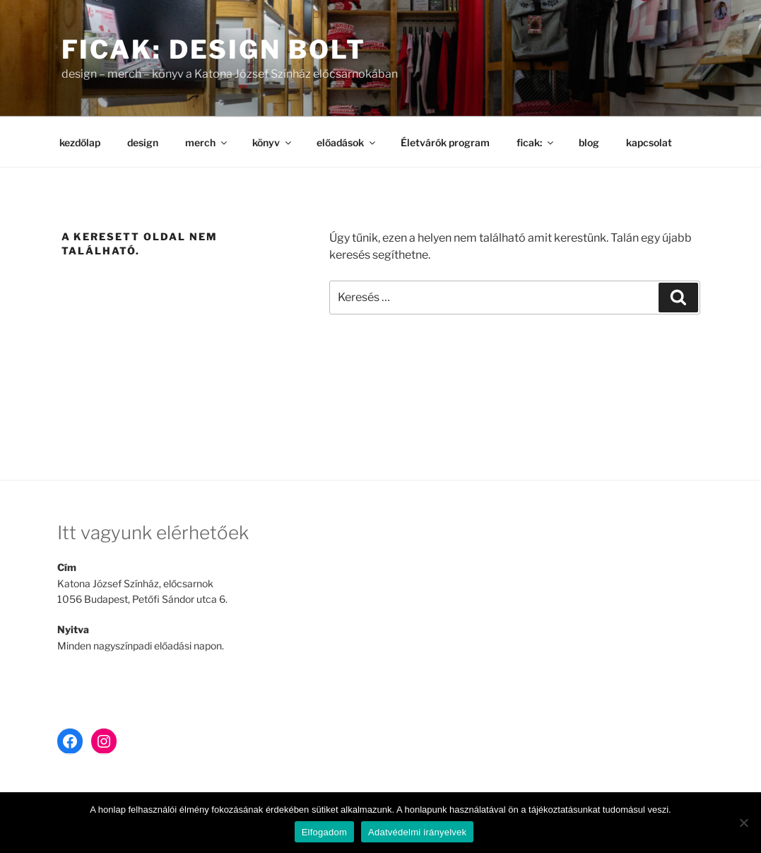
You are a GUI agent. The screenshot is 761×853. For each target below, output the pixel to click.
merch (207, 142)
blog (589, 142)
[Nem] (743, 823)
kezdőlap (79, 142)
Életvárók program (445, 142)
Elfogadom (324, 832)
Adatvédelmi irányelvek (417, 832)
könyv (272, 142)
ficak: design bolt (214, 49)
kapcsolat (649, 142)
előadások (347, 142)
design (142, 142)
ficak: (536, 142)
